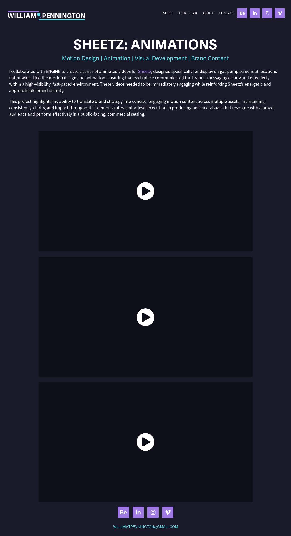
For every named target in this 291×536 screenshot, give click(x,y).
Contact (226, 13)
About (207, 13)
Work (167, 13)
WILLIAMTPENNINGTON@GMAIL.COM (145, 527)
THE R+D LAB (187, 13)
